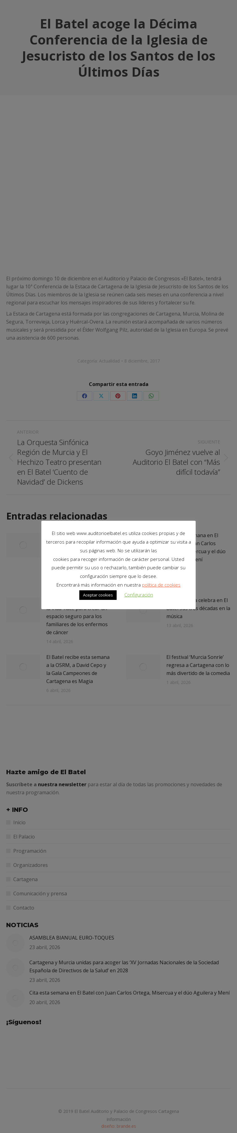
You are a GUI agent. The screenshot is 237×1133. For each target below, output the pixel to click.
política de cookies (161, 585)
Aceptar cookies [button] (98, 595)
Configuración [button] (138, 595)
